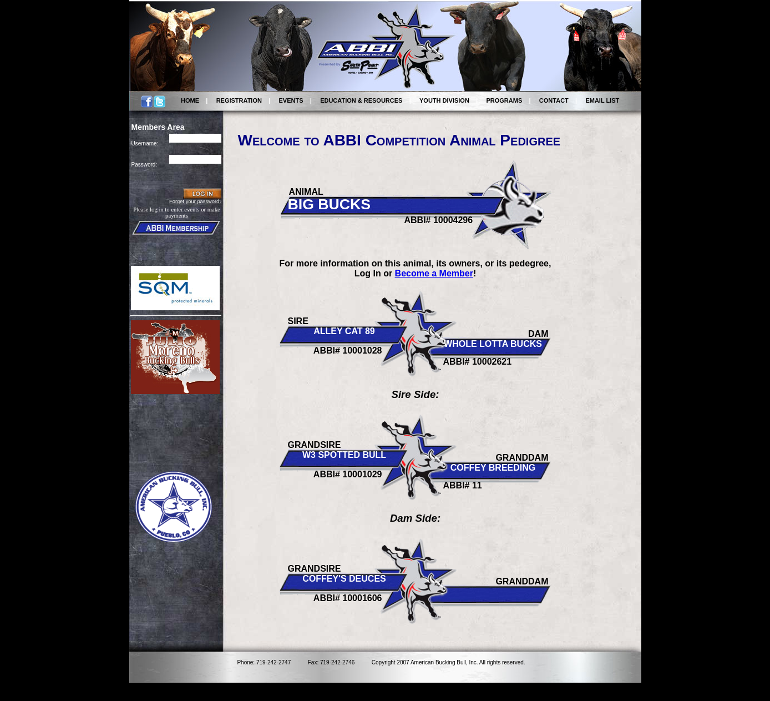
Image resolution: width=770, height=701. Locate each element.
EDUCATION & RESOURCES (361, 100)
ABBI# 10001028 (347, 350)
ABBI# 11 (462, 485)
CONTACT (554, 100)
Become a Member (434, 273)
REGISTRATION (239, 100)
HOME (190, 100)
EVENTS (291, 100)
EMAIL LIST (602, 100)
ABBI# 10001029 (347, 474)
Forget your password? (195, 201)
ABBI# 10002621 (477, 361)
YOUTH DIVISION (444, 100)
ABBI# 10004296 (438, 220)
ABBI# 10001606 (347, 598)
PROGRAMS (504, 100)
